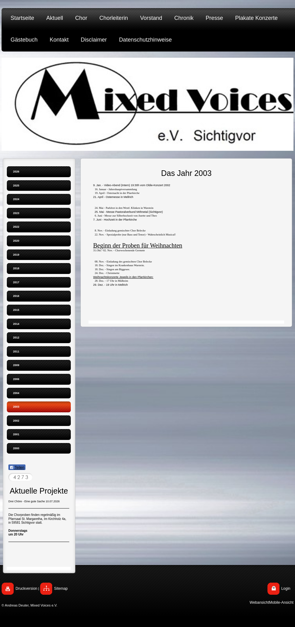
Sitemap (61, 588)
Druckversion (26, 588)
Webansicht (259, 602)
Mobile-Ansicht (281, 602)
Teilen (17, 467)
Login (285, 588)
